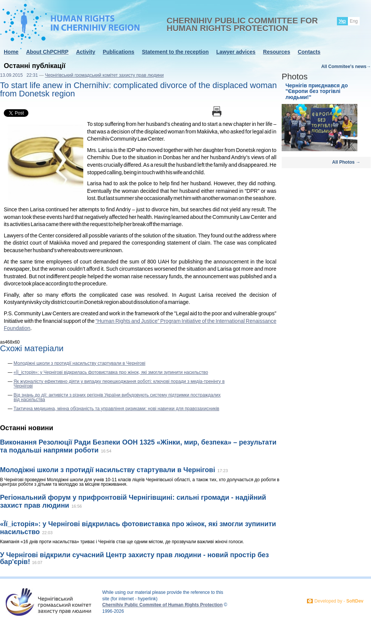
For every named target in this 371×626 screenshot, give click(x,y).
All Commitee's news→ (346, 66)
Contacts (309, 52)
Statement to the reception (175, 52)
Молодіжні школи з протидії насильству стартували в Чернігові (79, 363)
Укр (342, 21)
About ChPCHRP (47, 52)
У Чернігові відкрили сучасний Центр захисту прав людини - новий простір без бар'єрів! (134, 558)
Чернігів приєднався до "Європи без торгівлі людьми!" (316, 91)
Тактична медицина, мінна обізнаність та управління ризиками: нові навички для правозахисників (116, 408)
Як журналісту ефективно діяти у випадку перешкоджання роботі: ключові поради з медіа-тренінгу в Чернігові (119, 384)
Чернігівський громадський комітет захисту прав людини (104, 75)
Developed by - (339, 601)
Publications (118, 52)
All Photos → (346, 162)
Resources (276, 52)
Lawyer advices (236, 52)
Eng (354, 21)
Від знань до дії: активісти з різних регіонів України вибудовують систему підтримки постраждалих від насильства (117, 397)
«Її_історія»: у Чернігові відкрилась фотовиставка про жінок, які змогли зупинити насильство (111, 372)
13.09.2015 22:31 (19, 75)
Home (11, 52)
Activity (85, 52)
